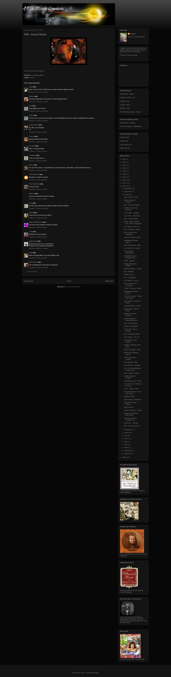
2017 (124, 165)
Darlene (31, 193)
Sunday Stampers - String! (133, 410)
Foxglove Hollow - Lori (127, 97)
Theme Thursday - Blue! (132, 237)
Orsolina (32, 146)
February (127, 450)
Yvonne (133, 34)
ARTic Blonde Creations (42, 9)
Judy (30, 87)
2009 (124, 457)
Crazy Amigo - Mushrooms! (129, 252)
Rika (30, 106)
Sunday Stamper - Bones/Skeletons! (130, 319)
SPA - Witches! (129, 271)
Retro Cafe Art (125, 148)
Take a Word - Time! (131, 197)
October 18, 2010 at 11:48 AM (38, 248)
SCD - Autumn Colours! (132, 426)
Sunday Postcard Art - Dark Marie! (131, 414)
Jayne (31, 212)
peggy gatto (33, 241)
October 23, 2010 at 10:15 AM (38, 267)
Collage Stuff (124, 137)
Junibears (32, 155)
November (128, 191)
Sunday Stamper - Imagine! (130, 377)
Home (69, 281)
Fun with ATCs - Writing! (132, 365)
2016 (124, 168)
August (126, 433)
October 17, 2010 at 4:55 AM (38, 180)
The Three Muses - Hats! (132, 245)
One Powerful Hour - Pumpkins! (131, 284)
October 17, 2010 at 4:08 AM (38, 170)
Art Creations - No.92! (131, 280)
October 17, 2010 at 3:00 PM (38, 227)
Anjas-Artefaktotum (35, 222)
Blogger (96, 673)
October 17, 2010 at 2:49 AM (38, 161)
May (125, 442)
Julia (30, 252)
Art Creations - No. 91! (131, 337)
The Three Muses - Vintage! (130, 358)
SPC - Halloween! (130, 277)
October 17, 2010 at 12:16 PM (38, 208)
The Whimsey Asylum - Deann (130, 112)
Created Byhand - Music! (132, 306)
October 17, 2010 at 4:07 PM (38, 237)
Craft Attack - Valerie (127, 94)
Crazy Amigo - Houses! (131, 373)
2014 (124, 174)
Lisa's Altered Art (125, 144)
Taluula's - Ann (125, 108)
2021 (124, 159)
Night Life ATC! (129, 407)
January (127, 453)
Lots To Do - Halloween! (132, 216)
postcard (32, 77)
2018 (124, 162)
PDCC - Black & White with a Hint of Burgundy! (133, 222)
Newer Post (28, 281)
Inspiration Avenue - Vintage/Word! (130, 257)
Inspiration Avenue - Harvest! (130, 314)
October (127, 194)
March (126, 447)
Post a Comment (32, 271)
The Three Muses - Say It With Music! (132, 392)
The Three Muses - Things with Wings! (133, 297)
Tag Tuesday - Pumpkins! (132, 399)
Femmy (31, 136)
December (128, 188)
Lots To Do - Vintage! (131, 423)
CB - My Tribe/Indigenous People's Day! (132, 369)
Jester (31, 115)
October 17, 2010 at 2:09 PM (38, 218)
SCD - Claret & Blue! (131, 219)
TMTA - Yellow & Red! (131, 389)
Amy (30, 203)
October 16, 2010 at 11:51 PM (38, 101)
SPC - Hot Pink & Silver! (132, 229)
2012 (124, 180)
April (126, 444)
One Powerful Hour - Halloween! (131, 233)
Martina (31, 96)
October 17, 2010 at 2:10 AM (38, 142)
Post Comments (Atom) (73, 287)
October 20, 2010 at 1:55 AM (38, 258)
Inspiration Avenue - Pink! (132, 381)
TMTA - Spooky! (129, 261)
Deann (31, 165)
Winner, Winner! (129, 396)
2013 (124, 177)
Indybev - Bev (124, 101)
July (125, 435)
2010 (124, 186)
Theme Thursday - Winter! (133, 288)
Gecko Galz (124, 141)
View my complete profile (136, 37)
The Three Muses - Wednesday (130, 126)
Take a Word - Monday (127, 123)
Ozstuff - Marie (125, 105)
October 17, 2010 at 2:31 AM (38, 151)
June (126, 438)
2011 (124, 183)
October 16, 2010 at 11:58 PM (38, 111)
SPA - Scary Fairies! (130, 323)
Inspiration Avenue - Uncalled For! (130, 419)
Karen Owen (33, 262)
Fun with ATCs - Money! (132, 248)
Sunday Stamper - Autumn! (130, 201)
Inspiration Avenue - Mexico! (130, 403)
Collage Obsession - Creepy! (131, 265)
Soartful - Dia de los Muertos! (130, 209)
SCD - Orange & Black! (132, 334)
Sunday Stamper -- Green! (133, 268)
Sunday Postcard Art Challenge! (34, 71)
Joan (30, 231)
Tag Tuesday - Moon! (131, 362)
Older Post (109, 281)
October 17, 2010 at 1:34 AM (38, 132)
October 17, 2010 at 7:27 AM (38, 189)
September (128, 429)
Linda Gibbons (34, 174)
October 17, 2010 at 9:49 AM (38, 199)
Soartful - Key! (129, 274)
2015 (124, 171)
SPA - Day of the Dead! (132, 205)
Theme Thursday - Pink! (132, 350)
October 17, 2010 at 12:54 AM (38, 121)
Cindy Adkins (33, 125)
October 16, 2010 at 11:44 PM (38, 92)
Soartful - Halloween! (131, 326)
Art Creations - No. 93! (131, 226)
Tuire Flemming (34, 184)
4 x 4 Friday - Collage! (131, 213)
